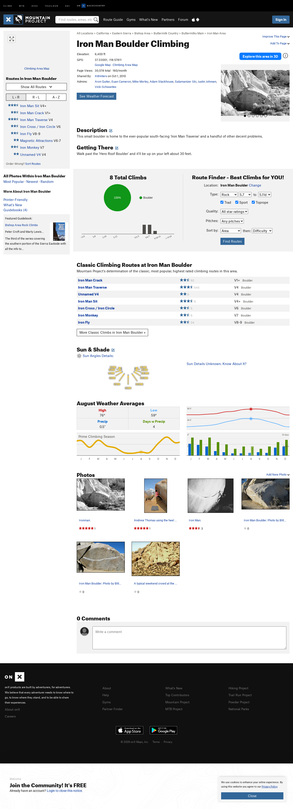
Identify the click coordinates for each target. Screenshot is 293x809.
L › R (15, 97)
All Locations (85, 33)
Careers (11, 712)
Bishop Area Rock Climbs (21, 225)
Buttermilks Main (193, 33)
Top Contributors (178, 691)
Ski (67, 5)
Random (47, 181)
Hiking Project (239, 684)
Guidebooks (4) (15, 210)
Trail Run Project (241, 691)
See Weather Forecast (96, 96)
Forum (183, 19)
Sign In (280, 19)
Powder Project (240, 698)
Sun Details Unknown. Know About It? (216, 360)
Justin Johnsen (207, 81)
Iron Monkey (29, 147)
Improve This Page (276, 36)
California (102, 33)
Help (106, 691)
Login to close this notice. (65, 791)
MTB (22, 5)
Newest (32, 181)
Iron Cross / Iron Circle (37, 126)
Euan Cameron (121, 81)
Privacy (168, 737)
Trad (225, 199)
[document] (252, 789)
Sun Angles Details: (128, 368)
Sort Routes (33, 163)
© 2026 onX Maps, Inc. (135, 737)
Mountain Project (178, 698)
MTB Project (174, 704)
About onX (13, 705)
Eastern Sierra (121, 33)
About (107, 684)
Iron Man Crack (32, 113)
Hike (35, 5)
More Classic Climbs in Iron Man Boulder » (112, 329)
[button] (225, 89)
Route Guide (113, 19)
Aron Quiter (102, 81)
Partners (168, 19)
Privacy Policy (269, 786)
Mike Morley (140, 81)
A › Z (56, 97)
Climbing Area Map (36, 68)
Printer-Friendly (15, 200)
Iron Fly (26, 134)
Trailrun (51, 5)
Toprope (260, 199)
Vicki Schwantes (105, 87)
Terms (156, 737)
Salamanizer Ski (185, 81)
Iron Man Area (216, 33)
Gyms (131, 19)
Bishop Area (142, 33)
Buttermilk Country (166, 33)
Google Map (103, 65)
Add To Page (280, 43)
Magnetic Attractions (36, 140)
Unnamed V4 (30, 154)
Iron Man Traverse (34, 120)
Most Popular (13, 181)
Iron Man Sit (29, 106)
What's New (148, 19)
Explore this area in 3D (260, 54)
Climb (7, 5)
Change (255, 182)
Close (252, 796)
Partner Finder (113, 704)
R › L (36, 97)
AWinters (101, 76)
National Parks (239, 704)
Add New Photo (278, 471)
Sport (241, 199)
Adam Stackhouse (162, 81)
